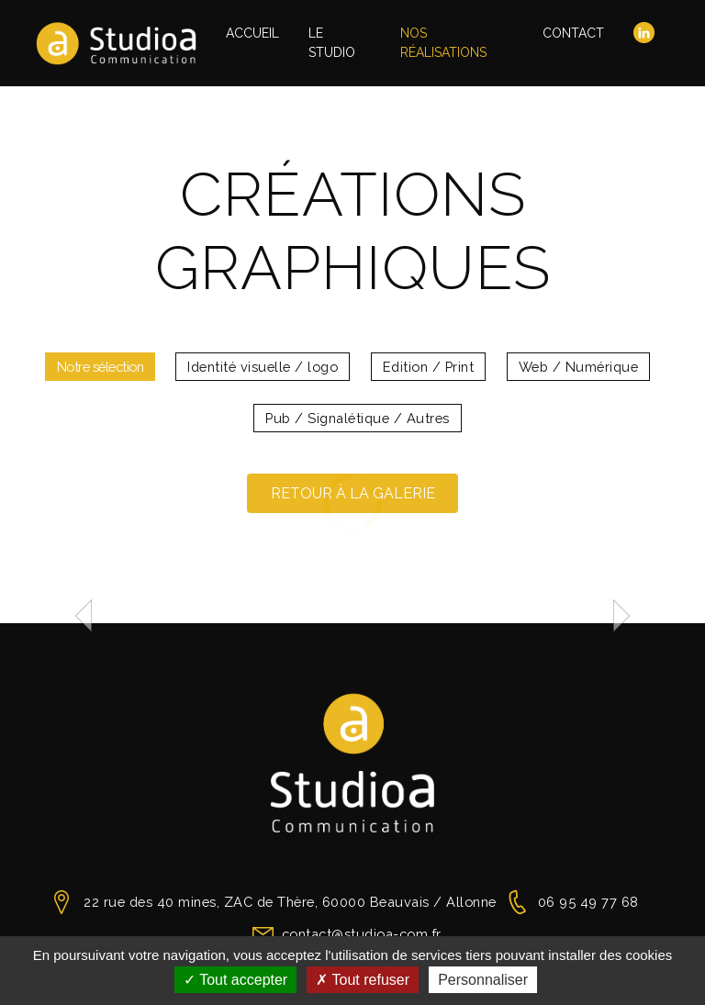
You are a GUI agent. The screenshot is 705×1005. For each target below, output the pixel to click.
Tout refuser (362, 980)
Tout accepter (235, 980)
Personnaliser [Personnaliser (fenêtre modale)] (483, 980)
